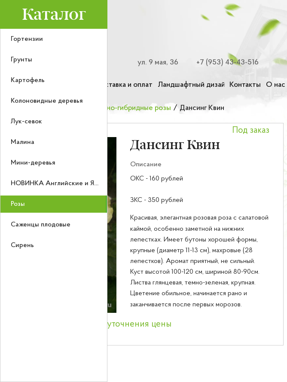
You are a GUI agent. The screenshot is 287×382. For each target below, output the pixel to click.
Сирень (22, 245)
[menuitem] (53, 39)
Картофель (28, 80)
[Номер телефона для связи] (222, 62)
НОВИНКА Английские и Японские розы (74, 183)
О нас (275, 85)
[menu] (53, 205)
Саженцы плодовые (40, 224)
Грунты (21, 59)
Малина (22, 142)
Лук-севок (26, 121)
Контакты (245, 85)
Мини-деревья (33, 162)
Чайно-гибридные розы (133, 108)
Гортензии (27, 39)
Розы (18, 204)
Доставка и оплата (123, 85)
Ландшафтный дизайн (191, 85)
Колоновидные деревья (47, 101)
